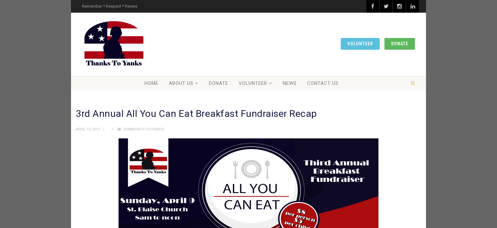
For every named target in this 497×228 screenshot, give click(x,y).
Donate (399, 43)
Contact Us (323, 83)
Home (151, 83)
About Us (181, 83)
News (290, 83)
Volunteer (360, 43)
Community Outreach (143, 129)
